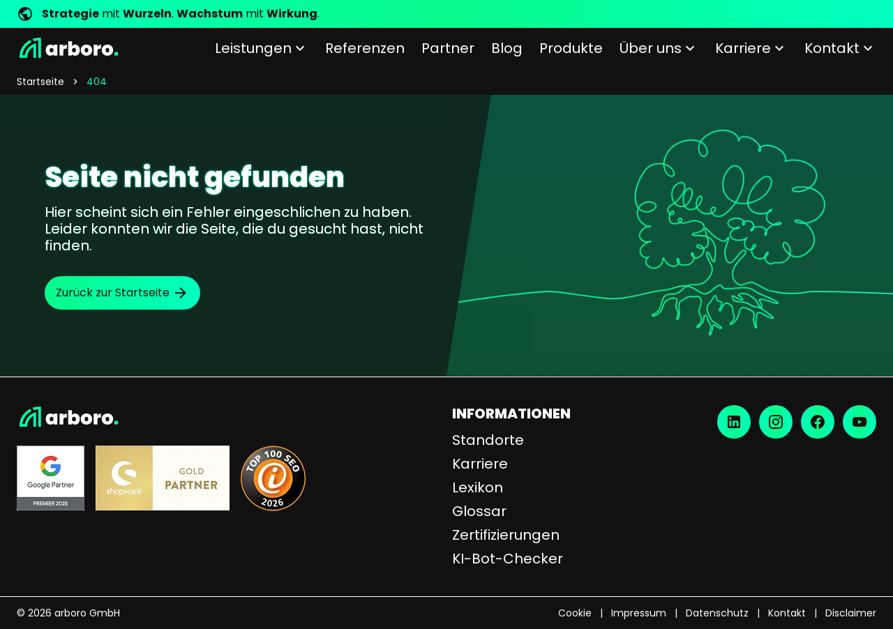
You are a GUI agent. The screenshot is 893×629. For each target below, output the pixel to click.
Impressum (638, 613)
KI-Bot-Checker (507, 558)
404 (97, 82)
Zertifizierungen (506, 535)
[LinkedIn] (734, 422)
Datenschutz (717, 613)
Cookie (575, 613)
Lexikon (477, 487)
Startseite (40, 82)
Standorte (488, 440)
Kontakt (787, 613)
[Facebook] (817, 422)
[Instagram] (776, 422)
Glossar (479, 511)
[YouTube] (859, 422)
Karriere (480, 463)
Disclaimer (850, 613)
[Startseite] (68, 48)
